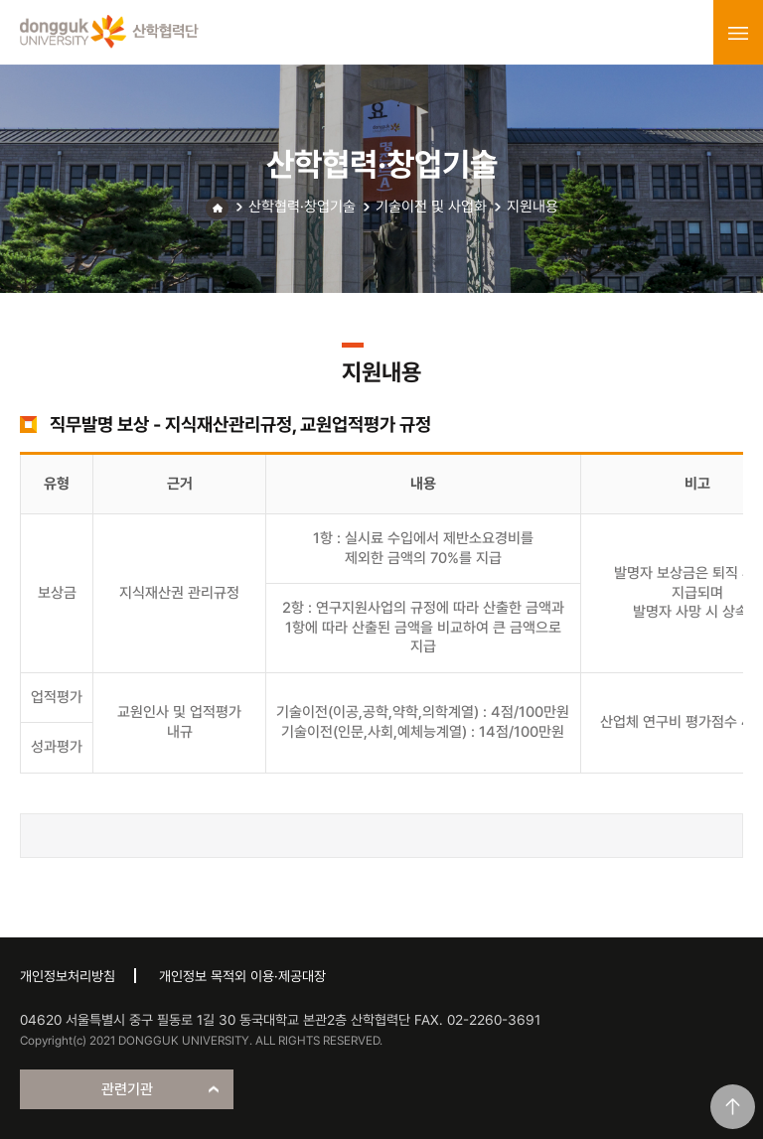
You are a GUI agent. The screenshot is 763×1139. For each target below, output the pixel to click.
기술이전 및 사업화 (431, 206)
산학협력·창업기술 (302, 206)
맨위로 (732, 1106)
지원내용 (532, 206)
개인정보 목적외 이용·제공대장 (242, 976)
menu (738, 33)
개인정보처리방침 (67, 976)
